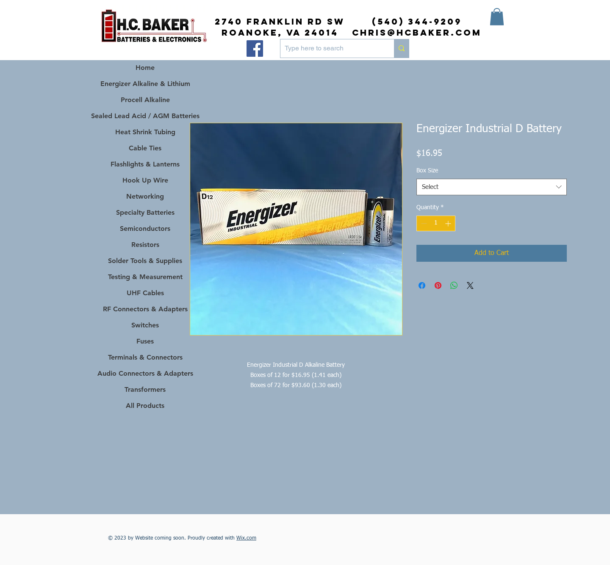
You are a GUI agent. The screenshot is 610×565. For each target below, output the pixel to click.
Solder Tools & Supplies (145, 261)
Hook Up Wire (145, 180)
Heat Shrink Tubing (145, 132)
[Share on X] (470, 285)
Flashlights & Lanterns (145, 164)
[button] (497, 16)
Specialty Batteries (145, 212)
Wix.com (246, 538)
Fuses (145, 341)
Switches (145, 325)
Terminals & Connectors (145, 357)
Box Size (427, 171)
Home (145, 68)
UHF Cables (145, 293)
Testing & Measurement (145, 277)
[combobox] (491, 187)
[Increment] (449, 223)
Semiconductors (145, 228)
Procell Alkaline (145, 100)
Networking (145, 196)
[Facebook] (255, 48)
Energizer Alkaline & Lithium (145, 84)
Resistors (145, 245)
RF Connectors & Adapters (145, 309)
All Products (145, 406)
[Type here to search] (330, 48)
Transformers (145, 389)
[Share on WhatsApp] (454, 285)
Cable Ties (145, 148)
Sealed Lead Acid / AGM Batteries (145, 116)
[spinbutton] (436, 223)
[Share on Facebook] (422, 285)
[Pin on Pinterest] (438, 285)
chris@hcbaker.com (417, 32)
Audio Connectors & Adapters (145, 373)
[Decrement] (423, 223)
